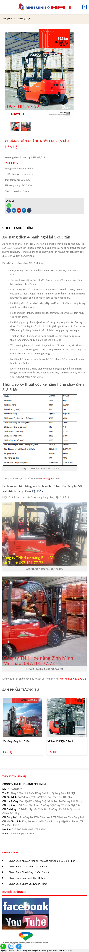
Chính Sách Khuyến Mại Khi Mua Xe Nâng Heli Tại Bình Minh (42, 860)
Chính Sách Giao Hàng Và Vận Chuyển (29, 872)
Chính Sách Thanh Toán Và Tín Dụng (28, 866)
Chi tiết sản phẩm (17, 228)
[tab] (17, 228)
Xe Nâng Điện (23, 18)
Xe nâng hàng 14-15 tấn (16, 741)
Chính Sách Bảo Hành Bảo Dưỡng (27, 877)
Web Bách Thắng (65, 950)
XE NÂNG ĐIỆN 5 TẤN (60, 741)
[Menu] (4, 5)
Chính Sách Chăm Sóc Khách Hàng (28, 883)
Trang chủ (7, 18)
